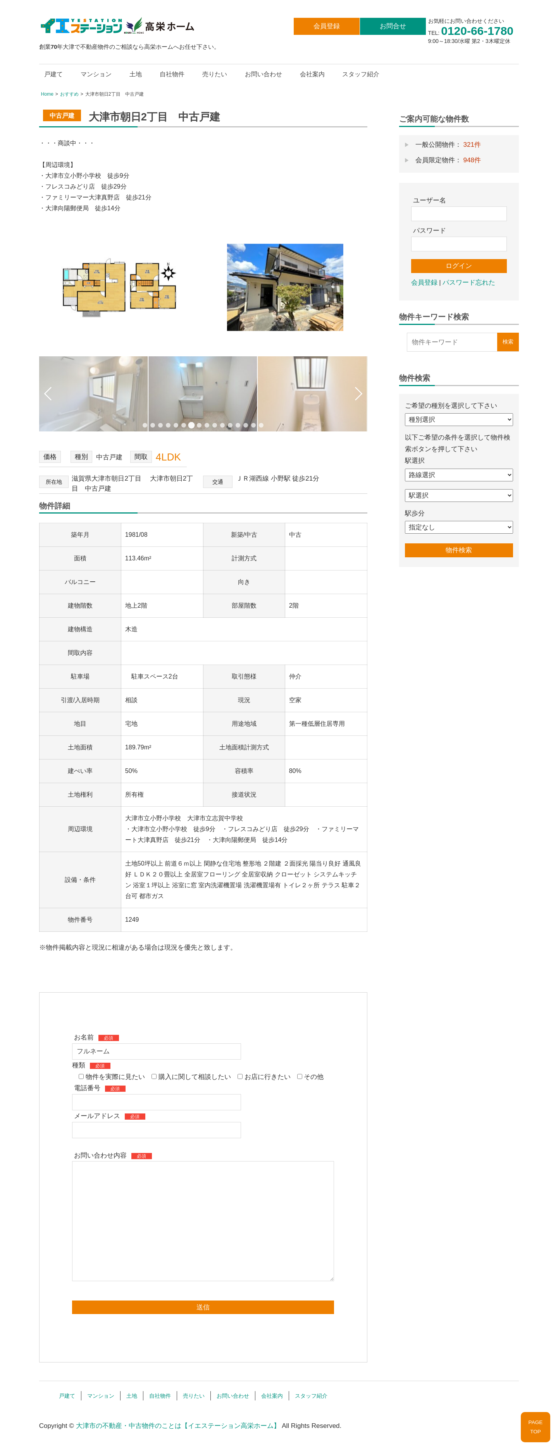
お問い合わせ (263, 74)
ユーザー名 (429, 200)
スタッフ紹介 (360, 74)
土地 (135, 74)
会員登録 (326, 26)
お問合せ (393, 26)
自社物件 (172, 74)
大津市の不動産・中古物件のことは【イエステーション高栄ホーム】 (178, 1424)
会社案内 (312, 74)
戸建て (53, 74)
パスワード (429, 230)
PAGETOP (536, 1427)
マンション (96, 74)
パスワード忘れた (469, 282)
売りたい (214, 74)
